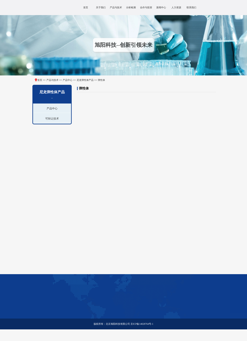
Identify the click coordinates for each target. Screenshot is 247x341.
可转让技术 (51, 118)
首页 (85, 7)
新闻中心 (161, 7)
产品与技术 (116, 7)
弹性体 (98, 80)
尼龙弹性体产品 (82, 80)
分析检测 (131, 7)
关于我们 (101, 7)
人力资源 (176, 7)
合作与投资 (146, 7)
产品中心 (64, 80)
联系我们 (191, 7)
